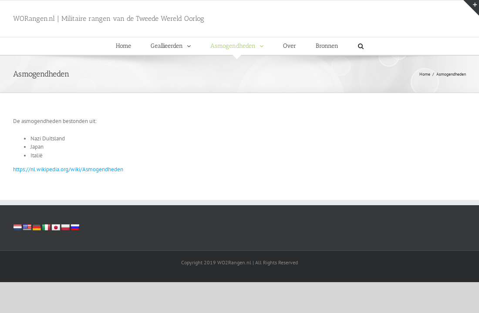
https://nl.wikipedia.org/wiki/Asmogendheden (68, 169)
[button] (361, 46)
